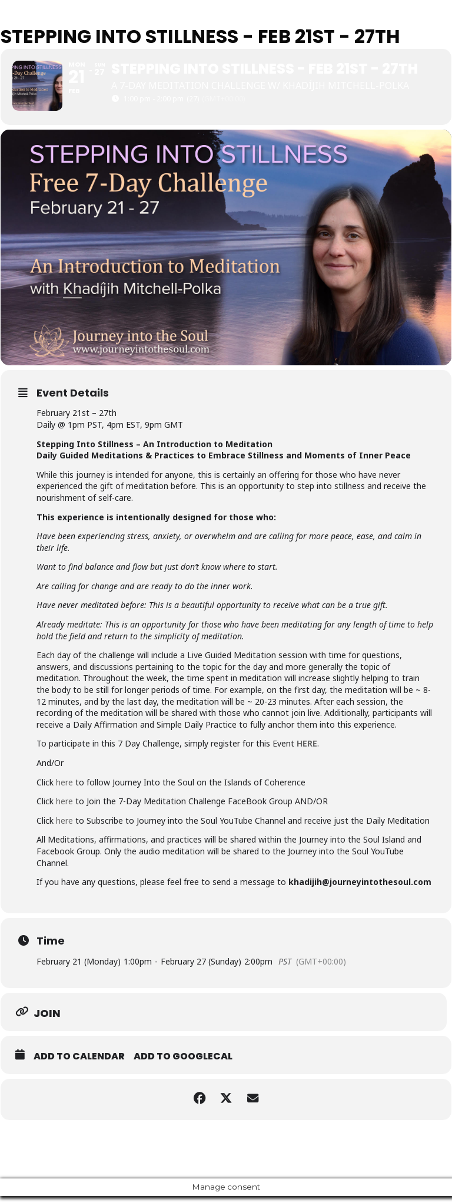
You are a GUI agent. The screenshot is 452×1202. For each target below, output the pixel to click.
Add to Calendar (79, 1062)
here (64, 788)
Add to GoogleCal (183, 1062)
